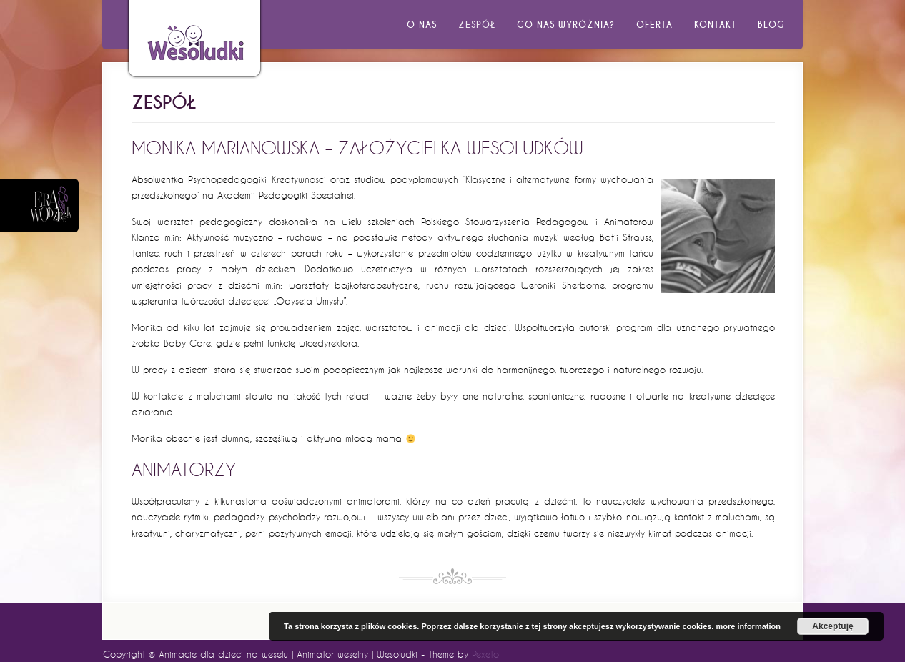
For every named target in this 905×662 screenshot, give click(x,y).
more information (748, 626)
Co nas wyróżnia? (566, 24)
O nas (422, 24)
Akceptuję (832, 626)
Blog (771, 24)
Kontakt (715, 24)
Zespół (476, 24)
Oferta (654, 24)
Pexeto (485, 654)
